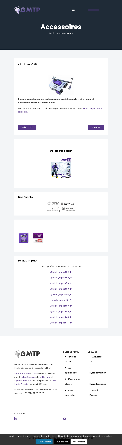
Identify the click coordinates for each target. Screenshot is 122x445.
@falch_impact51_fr (61, 300)
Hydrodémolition (98, 372)
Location (18, 373)
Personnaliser (79, 441)
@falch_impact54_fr (61, 283)
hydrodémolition (23, 380)
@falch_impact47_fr (61, 322)
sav (34, 373)
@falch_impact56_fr (61, 271)
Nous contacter (70, 392)
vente (26, 373)
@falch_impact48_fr (61, 317)
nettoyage (45, 377)
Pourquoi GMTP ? (70, 359)
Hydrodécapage (98, 383)
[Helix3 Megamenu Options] (73, 10)
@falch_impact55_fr (61, 277)
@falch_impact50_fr (61, 305)
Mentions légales (95, 392)
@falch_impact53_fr (61, 288)
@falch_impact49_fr (61, 311)
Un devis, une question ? (93, 10)
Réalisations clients (72, 381)
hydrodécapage (28, 377)
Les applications (71, 370)
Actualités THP (96, 359)
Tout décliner (61, 441)
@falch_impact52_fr (61, 294)
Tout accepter (44, 441)
